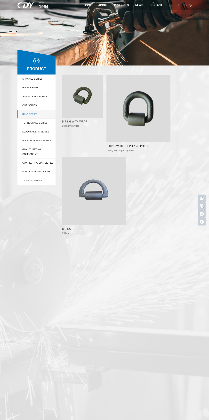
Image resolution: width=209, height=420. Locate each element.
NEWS (139, 5)
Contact (155, 348)
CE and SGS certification (138, 375)
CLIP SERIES (29, 105)
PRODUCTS (121, 5)
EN (186, 5)
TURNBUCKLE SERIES (35, 122)
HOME (88, 5)
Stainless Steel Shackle (138, 360)
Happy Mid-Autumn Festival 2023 (138, 356)
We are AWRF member (138, 353)
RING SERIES (30, 114)
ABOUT (103, 5)
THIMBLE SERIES (32, 180)
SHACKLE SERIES (32, 78)
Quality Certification (40, 356)
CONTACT (156, 5)
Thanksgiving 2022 (136, 367)
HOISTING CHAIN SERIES (36, 140)
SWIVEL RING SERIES (34, 96)
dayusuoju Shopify (39, 405)
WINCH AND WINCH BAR (36, 171)
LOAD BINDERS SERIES (35, 131)
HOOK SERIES (30, 87)
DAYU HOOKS (135, 371)
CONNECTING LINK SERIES (37, 162)
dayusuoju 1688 (72, 405)
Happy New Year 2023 (138, 364)
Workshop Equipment (41, 360)
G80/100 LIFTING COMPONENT (31, 151)
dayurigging (56, 405)
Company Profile (39, 353)
